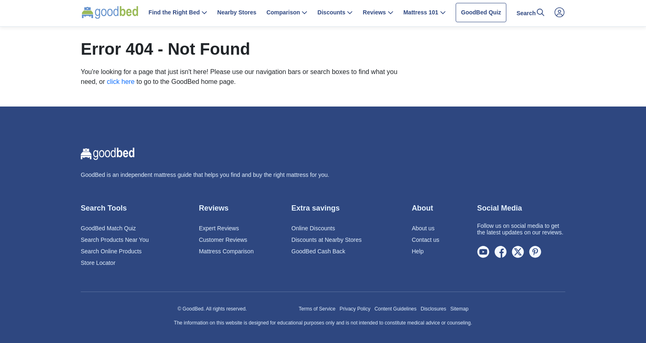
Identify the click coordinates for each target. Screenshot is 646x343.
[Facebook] (500, 252)
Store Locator (98, 263)
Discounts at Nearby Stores (326, 239)
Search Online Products (111, 251)
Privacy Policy (354, 309)
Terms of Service (317, 309)
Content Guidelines (395, 309)
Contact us (425, 239)
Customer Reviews (223, 239)
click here (121, 81)
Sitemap (459, 309)
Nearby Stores (236, 12)
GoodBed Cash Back (318, 251)
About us (423, 228)
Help (418, 251)
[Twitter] (518, 252)
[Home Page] (110, 12)
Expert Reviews (219, 228)
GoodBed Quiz (481, 12)
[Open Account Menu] (559, 12)
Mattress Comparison (226, 251)
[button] (177, 13)
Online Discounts (313, 228)
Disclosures (433, 309)
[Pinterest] (535, 252)
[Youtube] (483, 252)
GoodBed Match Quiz (108, 228)
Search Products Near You (115, 239)
